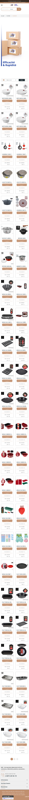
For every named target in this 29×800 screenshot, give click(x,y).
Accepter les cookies (8, 798)
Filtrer (22, 80)
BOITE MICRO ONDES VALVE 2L (22, 126)
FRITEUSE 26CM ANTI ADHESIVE (7, 266)
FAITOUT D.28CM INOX (7, 238)
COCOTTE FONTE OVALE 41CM (7, 210)
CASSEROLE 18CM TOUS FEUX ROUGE (22, 154)
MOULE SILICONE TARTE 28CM (7, 574)
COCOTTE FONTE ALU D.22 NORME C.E (7, 182)
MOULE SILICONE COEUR (22, 518)
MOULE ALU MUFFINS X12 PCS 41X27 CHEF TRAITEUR (22, 350)
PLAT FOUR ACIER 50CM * (22, 574)
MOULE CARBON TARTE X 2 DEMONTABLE (7, 490)
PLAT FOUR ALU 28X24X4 (22, 602)
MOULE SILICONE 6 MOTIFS (22, 490)
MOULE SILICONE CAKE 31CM (7, 518)
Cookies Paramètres (8, 796)
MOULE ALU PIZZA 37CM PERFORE (22, 378)
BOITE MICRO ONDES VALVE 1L (22, 98)
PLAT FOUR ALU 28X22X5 (7, 602)
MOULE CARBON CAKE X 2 (7, 434)
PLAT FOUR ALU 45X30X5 (7, 658)
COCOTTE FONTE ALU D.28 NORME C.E (22, 182)
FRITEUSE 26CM (21, 238)
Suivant (17, 759)
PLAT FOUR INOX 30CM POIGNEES (7, 686)
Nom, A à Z (11, 80)
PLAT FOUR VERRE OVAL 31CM (22, 742)
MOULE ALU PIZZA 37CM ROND (7, 406)
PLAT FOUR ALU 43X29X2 (22, 630)
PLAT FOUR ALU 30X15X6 (7, 630)
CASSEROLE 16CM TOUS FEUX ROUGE (7, 154)
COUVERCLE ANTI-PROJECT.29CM (22, 210)
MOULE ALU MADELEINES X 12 (7, 350)
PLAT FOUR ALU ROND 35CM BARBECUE (22, 658)
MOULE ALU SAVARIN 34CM (22, 406)
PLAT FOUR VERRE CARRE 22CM (22, 714)
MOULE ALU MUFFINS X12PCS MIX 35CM (7, 378)
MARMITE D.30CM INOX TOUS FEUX (22, 266)
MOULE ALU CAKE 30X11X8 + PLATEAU (7, 322)
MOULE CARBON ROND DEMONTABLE (7, 462)
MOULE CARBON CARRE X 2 (22, 434)
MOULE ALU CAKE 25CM (22, 294)
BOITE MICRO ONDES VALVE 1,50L (7, 98)
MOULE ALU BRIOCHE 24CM (7, 294)
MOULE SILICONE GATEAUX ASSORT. (7, 546)
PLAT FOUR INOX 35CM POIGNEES (7, 714)
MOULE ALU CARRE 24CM (22, 322)
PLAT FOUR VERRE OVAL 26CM (7, 742)
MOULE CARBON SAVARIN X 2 (22, 462)
